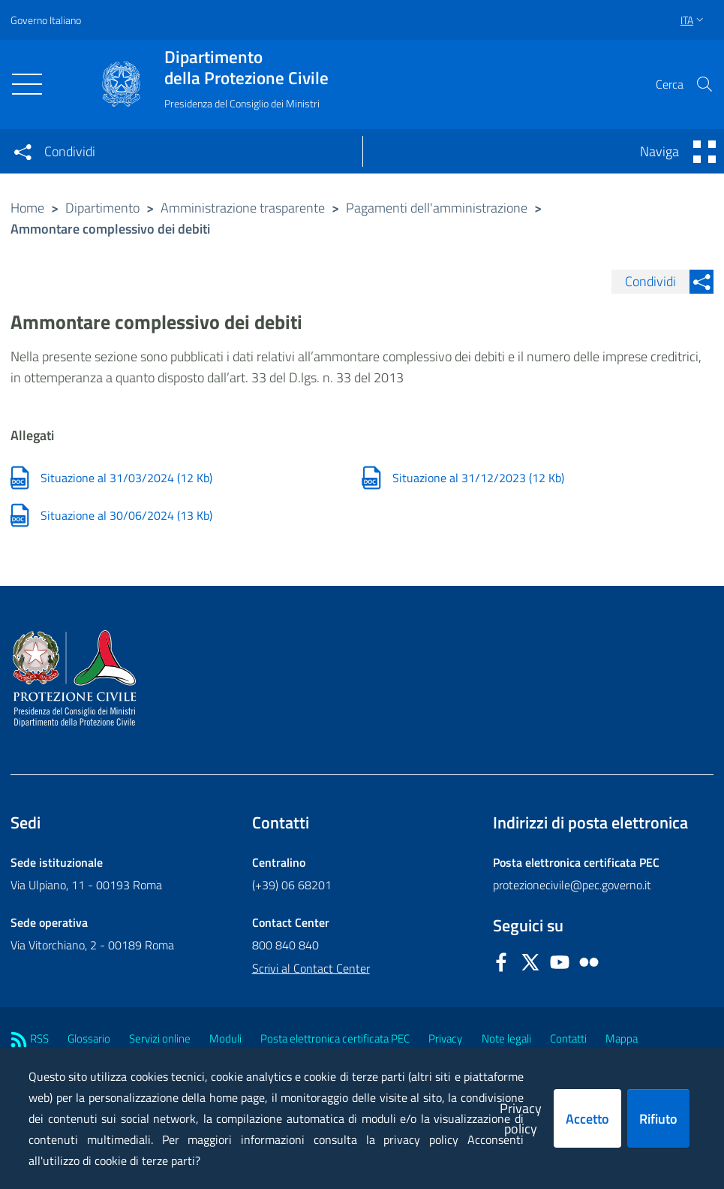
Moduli (225, 1038)
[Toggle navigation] (27, 84)
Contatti (568, 1038)
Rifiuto (658, 1119)
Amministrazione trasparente (243, 208)
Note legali (506, 1038)
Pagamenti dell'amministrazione (436, 208)
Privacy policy (521, 1118)
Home (27, 208)
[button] (704, 84)
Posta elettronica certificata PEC (335, 1038)
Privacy (445, 1038)
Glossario (89, 1038)
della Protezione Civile (246, 68)
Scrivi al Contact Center (311, 968)
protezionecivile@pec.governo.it (572, 885)
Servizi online (160, 1038)
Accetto (587, 1119)
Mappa (621, 1038)
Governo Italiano (46, 20)
